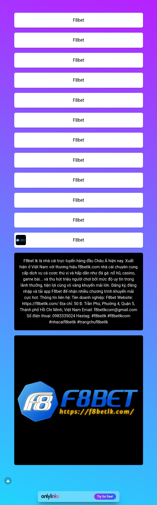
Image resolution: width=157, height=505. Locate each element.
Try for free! (105, 496)
